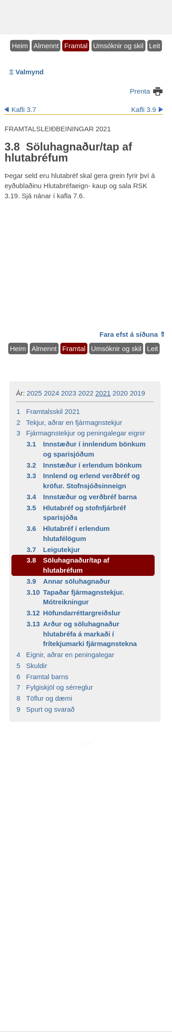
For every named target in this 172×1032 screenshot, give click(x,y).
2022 (85, 393)
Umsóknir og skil (118, 46)
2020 (120, 393)
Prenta (140, 91)
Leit (154, 46)
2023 (68, 393)
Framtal (75, 46)
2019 (137, 393)
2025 (34, 393)
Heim (20, 46)
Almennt (46, 46)
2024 (51, 393)
